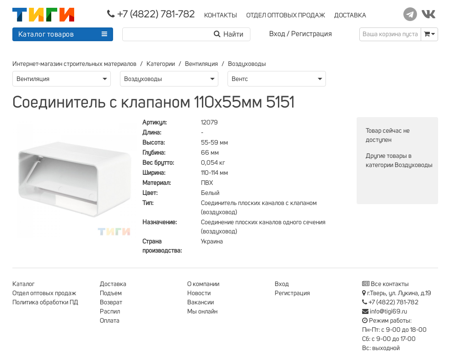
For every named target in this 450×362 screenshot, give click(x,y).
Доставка (113, 284)
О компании (203, 284)
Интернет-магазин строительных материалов (74, 64)
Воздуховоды (247, 64)
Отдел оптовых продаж (44, 293)
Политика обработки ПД (45, 302)
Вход (277, 34)
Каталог (23, 284)
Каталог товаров (46, 34)
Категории (160, 64)
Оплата (109, 321)
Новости (199, 293)
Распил (110, 311)
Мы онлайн (202, 311)
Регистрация (311, 34)
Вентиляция (201, 64)
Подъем (111, 293)
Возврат (111, 302)
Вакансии (200, 302)
